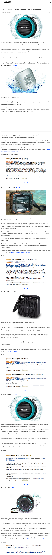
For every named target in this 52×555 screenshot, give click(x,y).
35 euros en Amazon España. (11, 351)
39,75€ (15, 65)
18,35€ (15, 394)
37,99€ (18, 188)
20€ (12, 488)
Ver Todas (26, 288)
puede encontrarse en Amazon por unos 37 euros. (21, 252)
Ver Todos (26, 182)
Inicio (2, 6)
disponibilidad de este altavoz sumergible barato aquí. (35, 538)
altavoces (6, 6)
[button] (50, 2)
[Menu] (1, 2)
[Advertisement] (13, 121)
